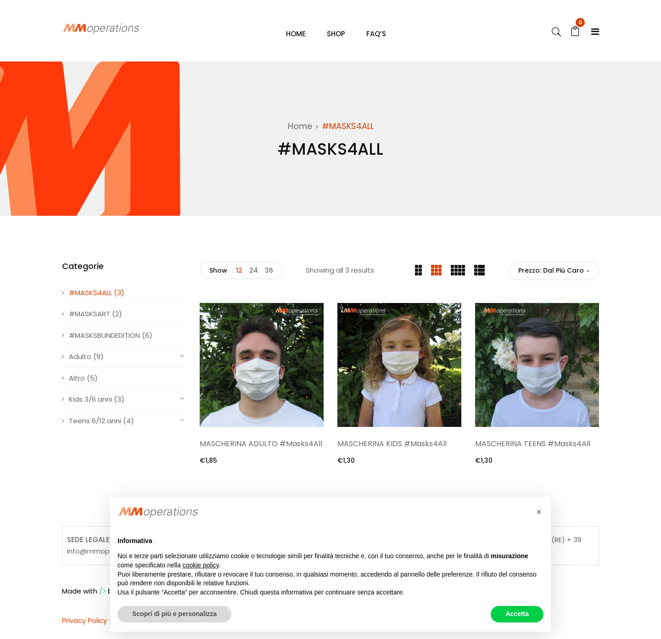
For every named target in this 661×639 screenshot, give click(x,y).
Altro (77, 381)
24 (253, 274)
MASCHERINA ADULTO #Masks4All (261, 447)
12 (239, 274)
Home (300, 129)
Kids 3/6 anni (90, 403)
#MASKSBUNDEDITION (104, 338)
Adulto (80, 360)
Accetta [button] (517, 613)
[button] (539, 511)
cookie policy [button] (201, 565)
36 (269, 274)
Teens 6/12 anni (95, 424)
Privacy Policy (84, 624)
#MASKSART (89, 317)
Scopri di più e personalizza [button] (174, 613)
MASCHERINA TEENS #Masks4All (532, 447)
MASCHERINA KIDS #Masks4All (392, 447)
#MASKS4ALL (90, 296)
